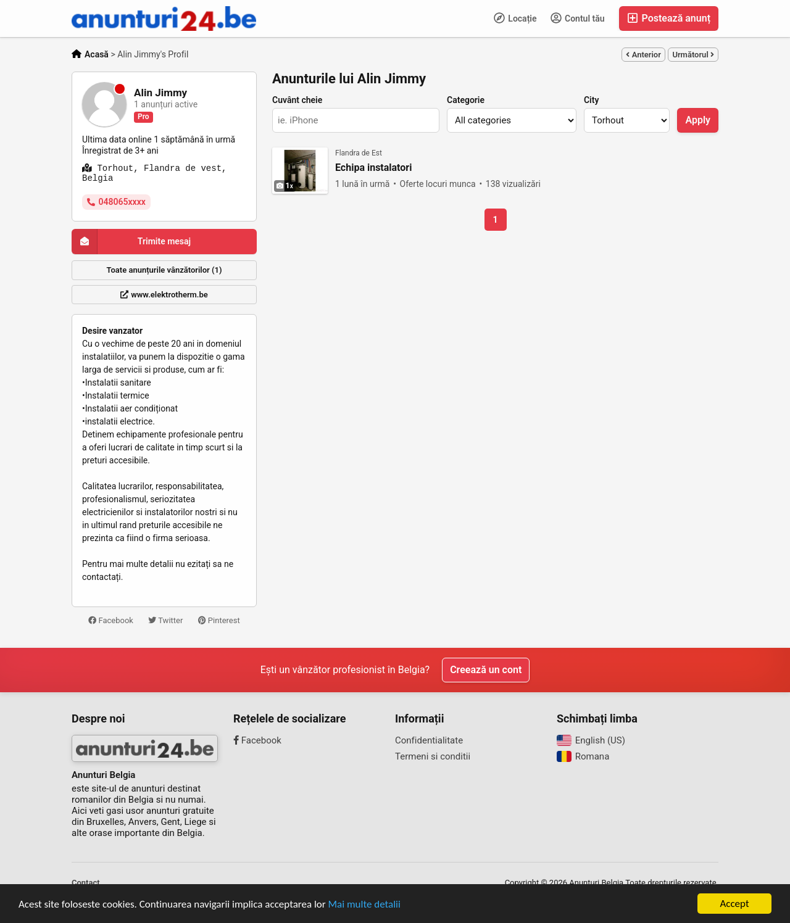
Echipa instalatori (373, 167)
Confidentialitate (429, 740)
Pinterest (219, 620)
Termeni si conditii (432, 756)
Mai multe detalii (364, 904)
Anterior (643, 54)
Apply (697, 120)
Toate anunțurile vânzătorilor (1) (164, 270)
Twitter (165, 620)
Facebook (110, 620)
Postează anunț (668, 18)
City (591, 100)
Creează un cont (486, 670)
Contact (86, 882)
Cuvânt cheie (297, 100)
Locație (515, 17)
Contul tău (578, 17)
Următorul (693, 54)
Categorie (465, 100)
